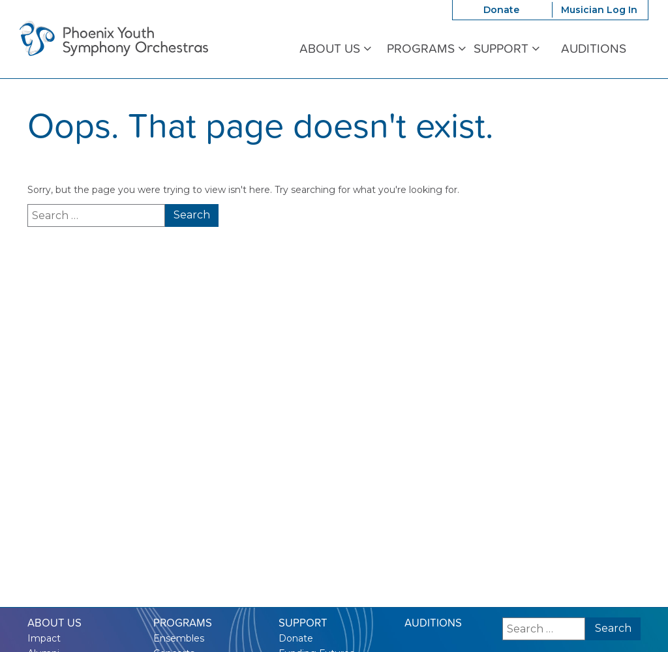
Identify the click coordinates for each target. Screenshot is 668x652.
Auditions (593, 48)
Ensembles (178, 638)
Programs (426, 48)
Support (506, 48)
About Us (335, 48)
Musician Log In (599, 10)
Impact (44, 638)
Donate (501, 10)
